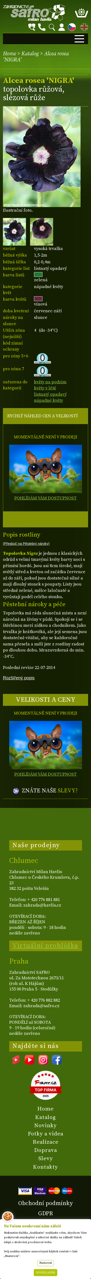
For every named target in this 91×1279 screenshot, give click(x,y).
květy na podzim (50, 382)
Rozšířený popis (19, 677)
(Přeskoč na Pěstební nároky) (26, 544)
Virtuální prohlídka (45, 945)
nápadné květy (48, 400)
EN (83, 26)
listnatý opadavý (50, 394)
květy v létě (45, 388)
